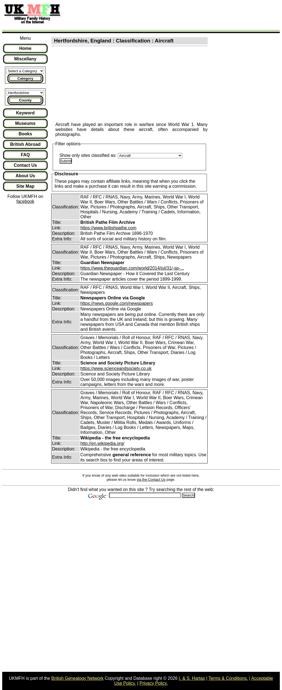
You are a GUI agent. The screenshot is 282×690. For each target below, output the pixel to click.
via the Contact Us (151, 479)
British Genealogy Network (77, 678)
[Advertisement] (166, 14)
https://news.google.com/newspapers (116, 303)
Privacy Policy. (154, 683)
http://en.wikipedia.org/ (102, 443)
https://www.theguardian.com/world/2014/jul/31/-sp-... (132, 268)
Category (25, 78)
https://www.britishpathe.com (108, 227)
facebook (25, 201)
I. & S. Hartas (192, 678)
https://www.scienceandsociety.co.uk (116, 368)
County (25, 100)
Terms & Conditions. (228, 678)
